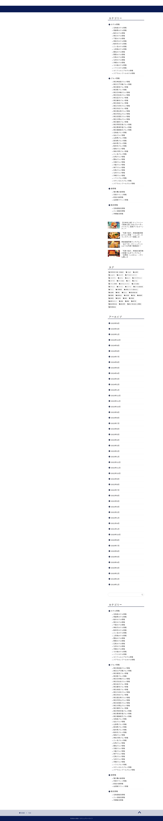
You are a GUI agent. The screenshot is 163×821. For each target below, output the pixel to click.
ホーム (24, 4)
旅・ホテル (36, 4)
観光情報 (50, 4)
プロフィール (79, 4)
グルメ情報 (63, 4)
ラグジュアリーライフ (81, 9)
